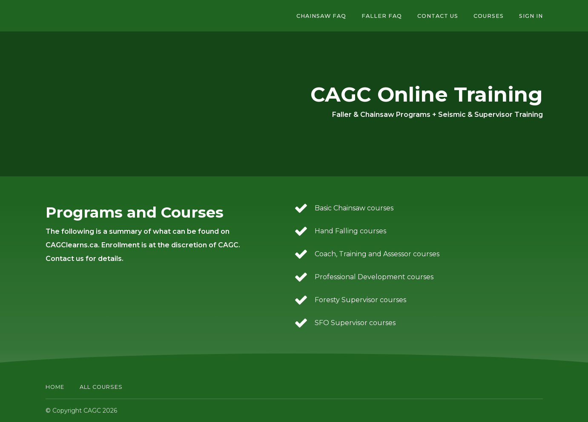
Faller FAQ (381, 16)
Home (55, 387)
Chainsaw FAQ (321, 16)
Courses (488, 16)
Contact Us (437, 16)
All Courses (101, 387)
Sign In (531, 16)
